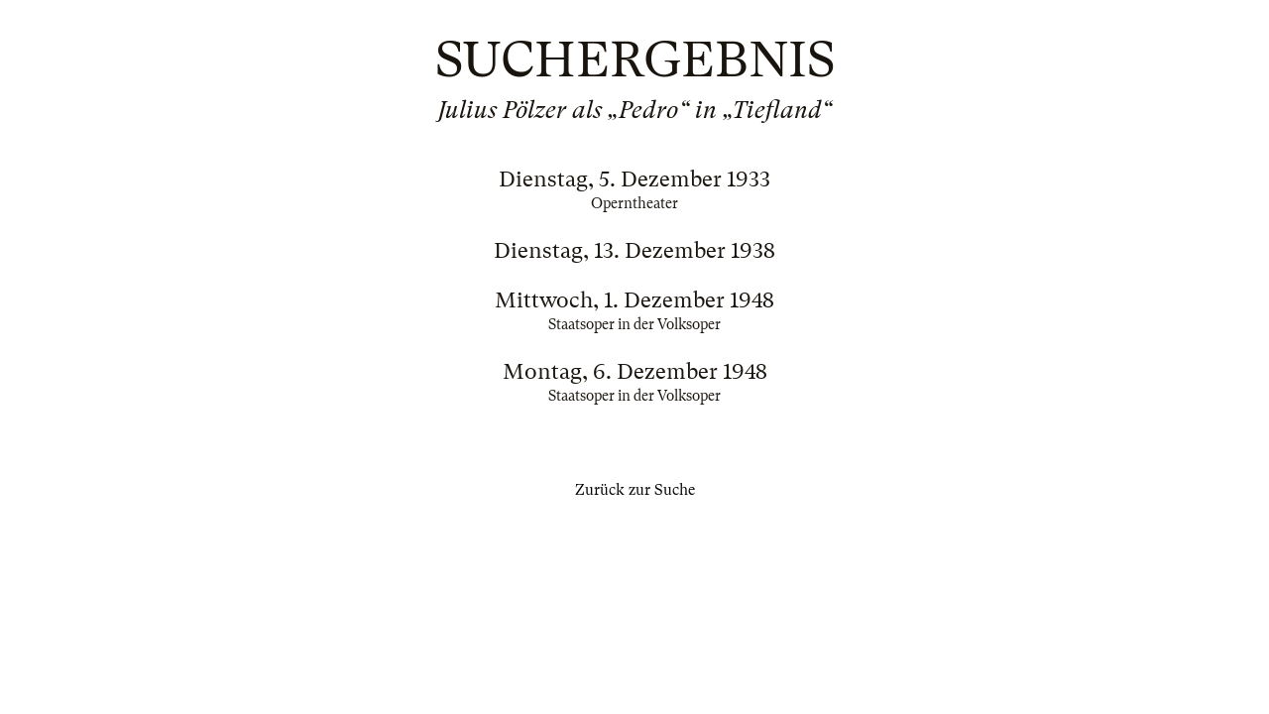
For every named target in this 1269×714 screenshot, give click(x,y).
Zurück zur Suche (635, 490)
